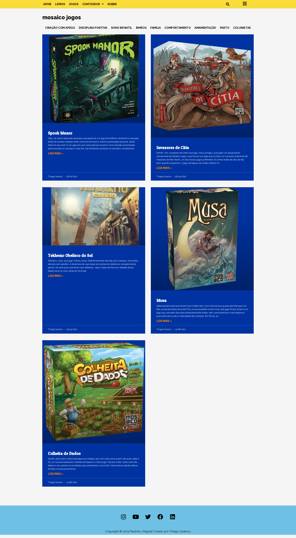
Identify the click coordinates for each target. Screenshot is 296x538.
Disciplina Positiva (93, 31)
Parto (224, 31)
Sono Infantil (121, 31)
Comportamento (177, 31)
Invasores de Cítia (172, 150)
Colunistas (242, 31)
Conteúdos (93, 6)
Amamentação (205, 31)
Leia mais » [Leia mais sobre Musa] (164, 324)
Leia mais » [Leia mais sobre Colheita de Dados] (56, 477)
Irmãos (141, 31)
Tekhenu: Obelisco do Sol (70, 258)
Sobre (112, 5)
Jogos (74, 5)
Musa (161, 303)
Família (155, 31)
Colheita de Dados (64, 456)
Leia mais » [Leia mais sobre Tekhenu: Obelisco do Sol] (56, 279)
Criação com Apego (60, 31)
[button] (227, 6)
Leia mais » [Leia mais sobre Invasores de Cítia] (164, 171)
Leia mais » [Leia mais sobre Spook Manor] (56, 156)
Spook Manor (60, 136)
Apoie (47, 5)
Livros (60, 5)
